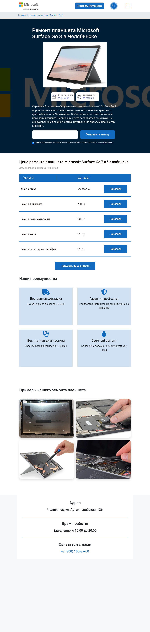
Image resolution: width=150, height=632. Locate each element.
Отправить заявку (97, 134)
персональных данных (104, 142)
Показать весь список (75, 266)
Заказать (115, 189)
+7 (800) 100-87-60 (75, 551)
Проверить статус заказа (89, 6)
